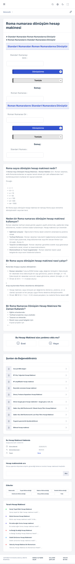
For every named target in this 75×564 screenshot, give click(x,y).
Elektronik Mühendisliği (18, 495)
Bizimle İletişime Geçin (38, 560)
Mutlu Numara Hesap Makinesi (19, 517)
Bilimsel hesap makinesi (21, 428)
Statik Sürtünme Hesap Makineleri (20, 538)
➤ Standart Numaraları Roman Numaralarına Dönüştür (30, 37)
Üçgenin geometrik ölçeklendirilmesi (25, 422)
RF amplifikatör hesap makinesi (23, 382)
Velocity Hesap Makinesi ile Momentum (22, 545)
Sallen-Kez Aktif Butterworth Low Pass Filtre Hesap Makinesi (33, 415)
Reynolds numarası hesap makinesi (24, 389)
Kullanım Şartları (52, 560)
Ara (66, 474)
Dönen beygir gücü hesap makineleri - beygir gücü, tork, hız (33, 402)
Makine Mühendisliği (43, 491)
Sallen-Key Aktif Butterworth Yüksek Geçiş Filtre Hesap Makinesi (34, 409)
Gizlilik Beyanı (65, 560)
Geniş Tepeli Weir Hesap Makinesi (20, 510)
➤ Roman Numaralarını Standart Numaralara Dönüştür (30, 40)
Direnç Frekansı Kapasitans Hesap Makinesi (27, 395)
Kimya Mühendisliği (43, 495)
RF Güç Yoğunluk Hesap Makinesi (24, 376)
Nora (39, 454)
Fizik (62, 495)
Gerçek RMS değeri (19, 369)
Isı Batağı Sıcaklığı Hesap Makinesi (20, 531)
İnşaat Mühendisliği (25, 491)
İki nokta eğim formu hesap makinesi (21, 524)
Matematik (12, 491)
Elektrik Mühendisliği (60, 491)
